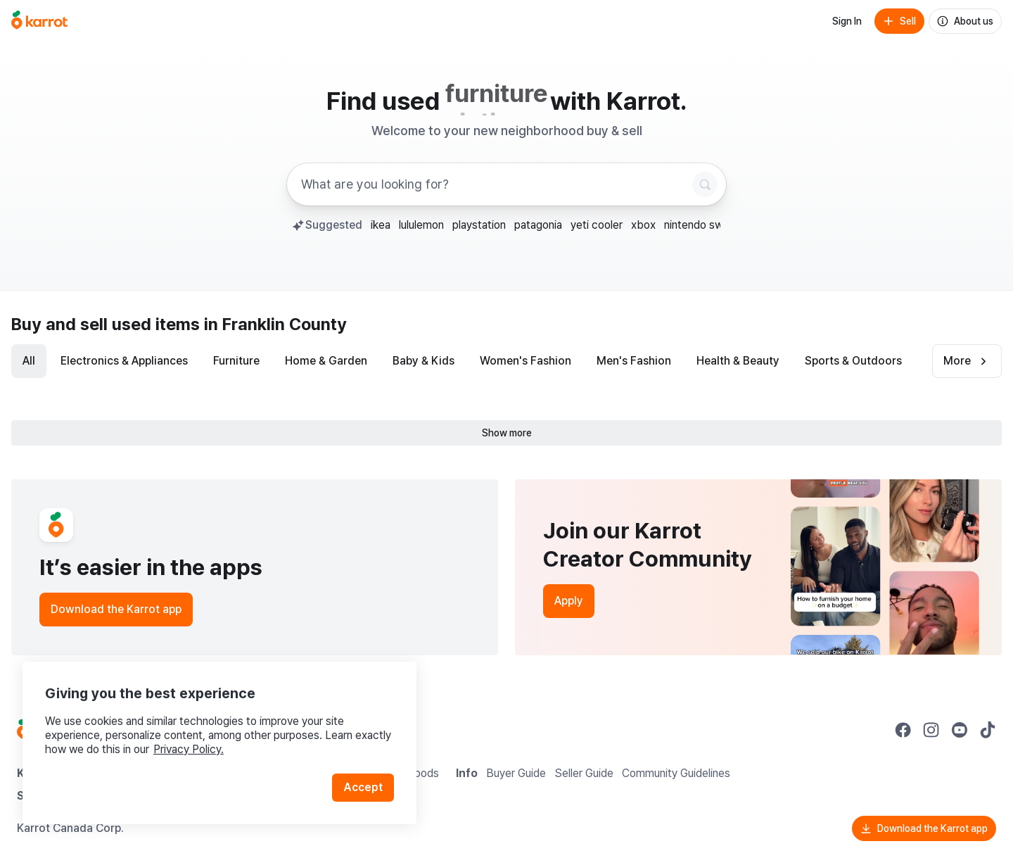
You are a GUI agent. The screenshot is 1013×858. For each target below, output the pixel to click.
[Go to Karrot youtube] (959, 729)
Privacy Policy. (188, 749)
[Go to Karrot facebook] (903, 729)
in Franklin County (275, 324)
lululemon (421, 225)
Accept (363, 787)
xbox (643, 225)
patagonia (538, 225)
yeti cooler (597, 225)
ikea (380, 225)
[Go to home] (39, 21)
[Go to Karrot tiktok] (987, 729)
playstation (479, 225)
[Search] (705, 184)
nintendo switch (703, 225)
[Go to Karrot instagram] (931, 729)
